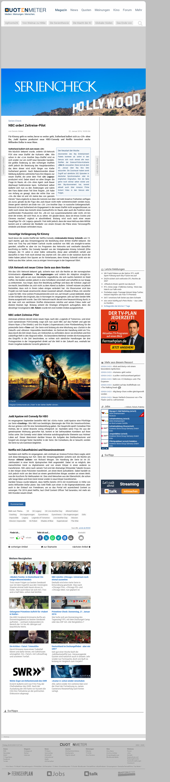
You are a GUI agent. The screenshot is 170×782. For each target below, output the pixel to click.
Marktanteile (69, 753)
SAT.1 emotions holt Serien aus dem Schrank (122, 297)
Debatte (88, 751)
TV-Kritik (88, 753)
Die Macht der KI (82, 23)
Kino (116, 10)
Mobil (5, 755)
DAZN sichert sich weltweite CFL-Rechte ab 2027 (122, 279)
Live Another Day (60, 517)
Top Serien (137, 766)
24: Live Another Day (53, 511)
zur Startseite (49, 546)
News (74, 10)
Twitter (5, 761)
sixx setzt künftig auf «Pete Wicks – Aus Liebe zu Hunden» (123, 301)
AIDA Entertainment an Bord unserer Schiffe (115, 420)
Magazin (61, 10)
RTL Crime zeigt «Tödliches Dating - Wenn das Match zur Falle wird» (123, 288)
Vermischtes (49, 753)
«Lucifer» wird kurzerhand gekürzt (120, 375)
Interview (27, 755)
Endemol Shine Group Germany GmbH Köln (120, 428)
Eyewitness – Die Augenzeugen (65, 514)
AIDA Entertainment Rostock (122, 413)
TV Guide (74, 766)
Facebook (6, 759)
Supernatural (62, 521)
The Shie (74, 521)
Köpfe (46, 759)
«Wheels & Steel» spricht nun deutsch (119, 284)
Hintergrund (28, 751)
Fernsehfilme (91, 766)
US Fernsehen (47, 766)
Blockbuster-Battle (112, 757)
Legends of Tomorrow (41, 517)
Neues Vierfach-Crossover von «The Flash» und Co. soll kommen (121, 398)
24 (28, 511)
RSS (4, 751)
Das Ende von (124, 23)
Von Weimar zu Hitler (34, 23)
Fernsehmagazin (27, 766)
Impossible (13, 517)
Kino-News (110, 751)
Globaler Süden (103, 23)
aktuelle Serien (101, 766)
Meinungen (102, 10)
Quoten (86, 10)
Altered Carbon (72, 511)
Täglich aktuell (70, 755)
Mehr (138, 10)
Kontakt (129, 755)
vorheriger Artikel (18, 546)
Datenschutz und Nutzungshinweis (133, 758)
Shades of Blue (47, 521)
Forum (127, 10)
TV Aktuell (17, 766)
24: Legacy (36, 511)
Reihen (26, 753)
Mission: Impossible (17, 521)
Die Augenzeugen (27, 514)
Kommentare (17, 504)
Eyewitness (43, 514)
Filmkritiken (38, 766)
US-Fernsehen (49, 761)
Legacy (25, 517)
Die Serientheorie (59, 23)
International (49, 757)
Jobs (129, 753)
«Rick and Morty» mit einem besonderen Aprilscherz (118, 367)
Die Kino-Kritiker (112, 753)
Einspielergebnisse (113, 755)
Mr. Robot (33, 521)
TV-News (47, 751)
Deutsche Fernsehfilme (125, 766)
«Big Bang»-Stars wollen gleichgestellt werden (122, 392)
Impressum (131, 763)
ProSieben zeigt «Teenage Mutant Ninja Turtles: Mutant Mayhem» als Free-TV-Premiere (123, 293)
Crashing (12, 514)
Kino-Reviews (90, 755)
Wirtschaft (48, 755)
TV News (55, 766)
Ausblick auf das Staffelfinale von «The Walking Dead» (120, 386)
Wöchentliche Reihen (72, 751)
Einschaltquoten (64, 766)
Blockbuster (82, 766)
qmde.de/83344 (84, 528)
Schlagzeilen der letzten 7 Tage (117, 306)
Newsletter (6, 753)
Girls (84, 514)
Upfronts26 (11, 23)
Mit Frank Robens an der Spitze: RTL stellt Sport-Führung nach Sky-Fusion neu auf (121, 274)
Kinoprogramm (112, 766)
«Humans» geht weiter (116, 372)
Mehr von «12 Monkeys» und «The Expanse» (121, 380)
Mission (74, 517)
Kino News (9, 766)
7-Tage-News (7, 757)
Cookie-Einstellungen (134, 761)
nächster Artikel (81, 546)
